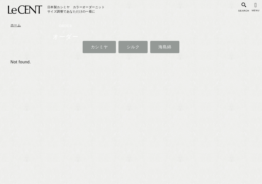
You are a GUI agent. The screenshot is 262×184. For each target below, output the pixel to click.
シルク (133, 47)
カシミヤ (99, 47)
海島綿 (164, 47)
